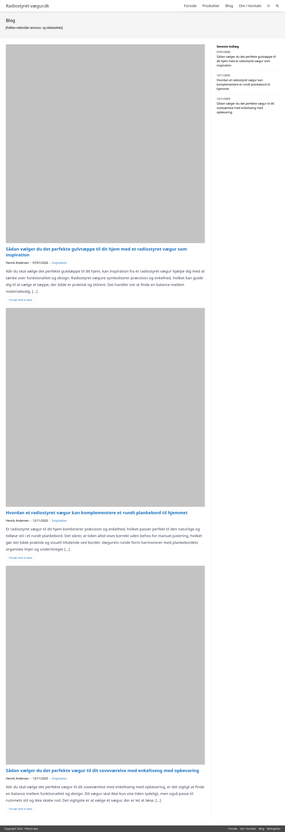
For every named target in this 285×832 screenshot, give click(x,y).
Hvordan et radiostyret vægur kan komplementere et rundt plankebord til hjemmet (243, 84)
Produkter (211, 5)
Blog (229, 5)
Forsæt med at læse (20, 300)
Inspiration (59, 263)
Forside (190, 5)
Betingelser (274, 828)
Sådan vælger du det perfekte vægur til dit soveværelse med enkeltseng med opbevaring (245, 108)
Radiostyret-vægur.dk (27, 6)
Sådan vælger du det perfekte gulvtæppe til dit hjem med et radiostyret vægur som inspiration (246, 61)
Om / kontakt (250, 5)
